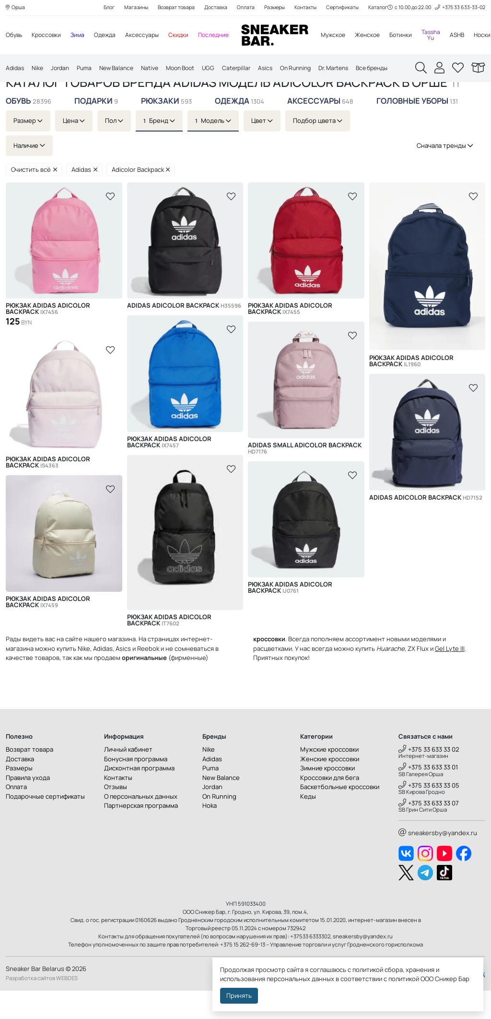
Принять (239, 995)
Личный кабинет (128, 777)
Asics (282, 70)
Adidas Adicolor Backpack (184, 334)
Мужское (346, 36)
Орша (16, 8)
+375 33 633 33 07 (428, 831)
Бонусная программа (135, 787)
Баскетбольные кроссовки (339, 815)
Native (159, 70)
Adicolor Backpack (141, 198)
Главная (19, 92)
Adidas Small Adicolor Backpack (305, 476)
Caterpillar (252, 70)
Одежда (111, 36)
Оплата (244, 8)
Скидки (187, 36)
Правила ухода (28, 806)
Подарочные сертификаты (45, 824)
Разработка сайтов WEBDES (42, 1006)
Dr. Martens (356, 70)
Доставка (213, 8)
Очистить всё (34, 198)
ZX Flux (418, 676)
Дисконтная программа (139, 796)
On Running (315, 70)
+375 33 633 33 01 (428, 795)
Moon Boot (192, 70)
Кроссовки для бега (329, 806)
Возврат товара (171, 8)
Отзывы (115, 815)
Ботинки (419, 36)
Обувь (15, 36)
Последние (224, 36)
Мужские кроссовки (329, 777)
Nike (39, 70)
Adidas (15, 70)
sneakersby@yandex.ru (437, 861)
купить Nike (73, 676)
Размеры (275, 8)
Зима (82, 36)
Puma (89, 70)
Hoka (209, 833)
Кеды (308, 824)
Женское (383, 36)
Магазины (128, 8)
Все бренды (399, 70)
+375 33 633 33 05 (428, 813)
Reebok (148, 676)
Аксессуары (150, 36)
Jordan (63, 70)
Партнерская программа (141, 833)
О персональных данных (140, 824)
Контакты (309, 8)
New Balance (123, 70)
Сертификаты (349, 8)
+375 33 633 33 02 (428, 777)
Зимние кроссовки (327, 796)
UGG (222, 70)
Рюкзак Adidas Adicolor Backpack (48, 337)
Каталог (55, 92)
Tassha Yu (451, 35)
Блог (100, 8)
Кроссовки (49, 36)
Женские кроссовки (329, 787)
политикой (403, 978)
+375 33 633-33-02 (458, 8)
